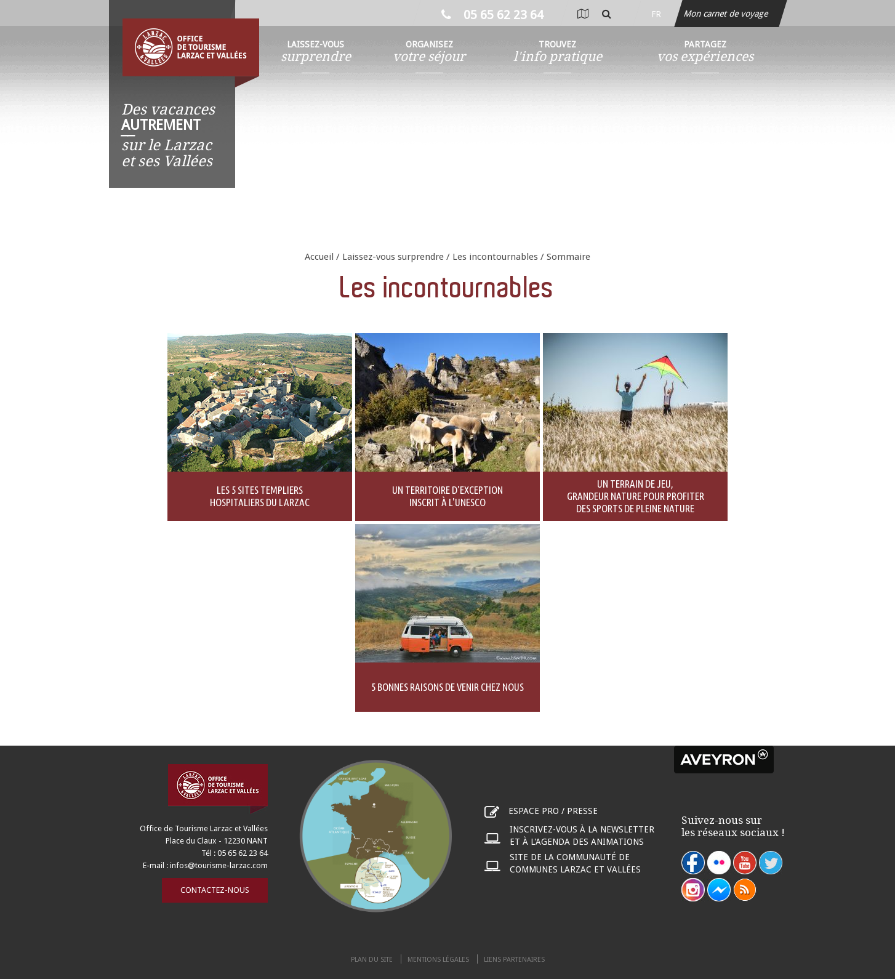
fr (656, 14)
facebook (693, 862)
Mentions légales (438, 960)
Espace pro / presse (553, 811)
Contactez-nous (214, 890)
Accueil (319, 256)
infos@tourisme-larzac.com (219, 865)
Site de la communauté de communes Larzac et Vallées (575, 863)
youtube (745, 862)
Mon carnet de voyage (727, 13)
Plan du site (372, 960)
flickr (719, 862)
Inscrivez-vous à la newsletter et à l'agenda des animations (582, 835)
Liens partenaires (514, 960)
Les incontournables (495, 256)
